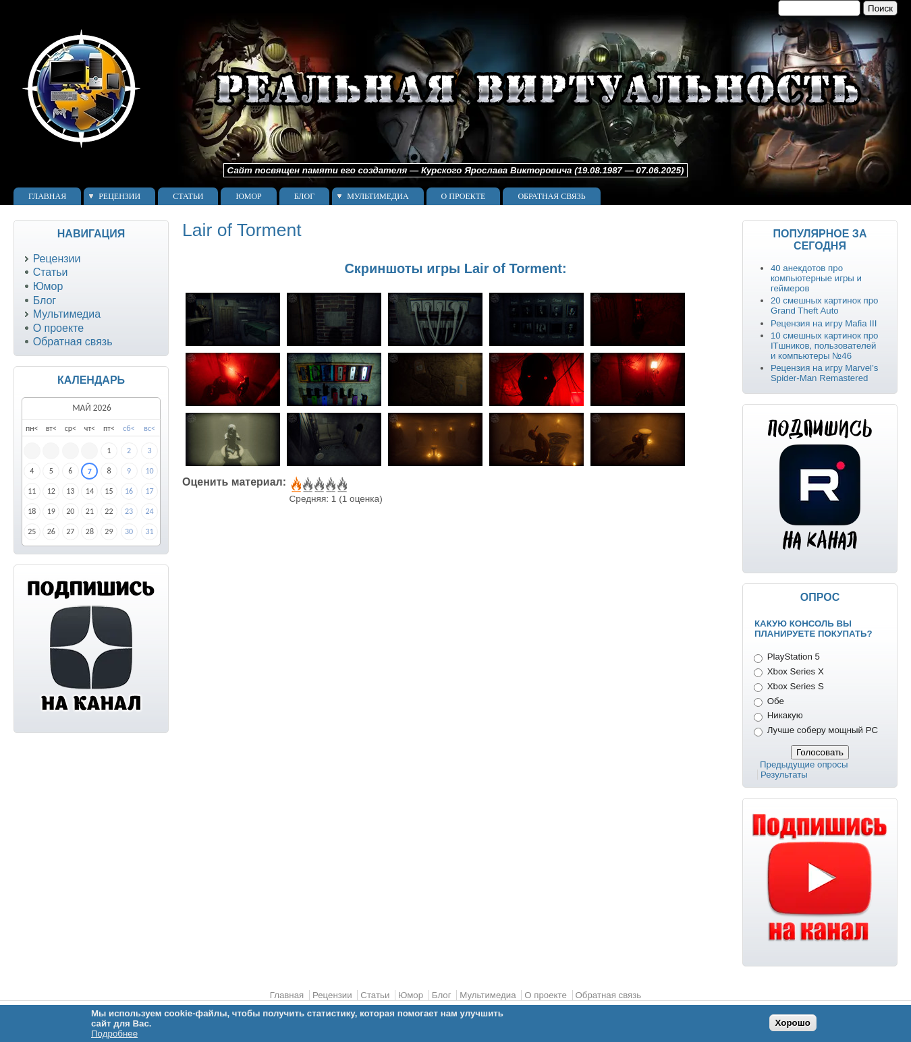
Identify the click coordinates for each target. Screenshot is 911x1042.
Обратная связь (551, 196)
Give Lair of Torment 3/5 (318, 485)
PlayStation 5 (793, 657)
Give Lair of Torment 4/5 (329, 485)
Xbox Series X (795, 671)
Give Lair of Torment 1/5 (295, 485)
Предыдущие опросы (804, 764)
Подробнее (114, 1034)
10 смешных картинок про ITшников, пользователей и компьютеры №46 (825, 345)
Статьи (188, 196)
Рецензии (119, 196)
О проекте (463, 196)
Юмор (248, 196)
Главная (47, 196)
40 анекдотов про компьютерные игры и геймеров (816, 278)
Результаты (784, 775)
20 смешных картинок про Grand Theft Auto (825, 305)
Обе (775, 701)
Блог (304, 196)
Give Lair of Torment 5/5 (341, 485)
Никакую (785, 715)
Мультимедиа (377, 196)
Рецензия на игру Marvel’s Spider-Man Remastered (824, 373)
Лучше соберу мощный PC (822, 730)
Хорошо (792, 1023)
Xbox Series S (795, 686)
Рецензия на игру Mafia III (824, 323)
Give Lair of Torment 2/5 (306, 485)
